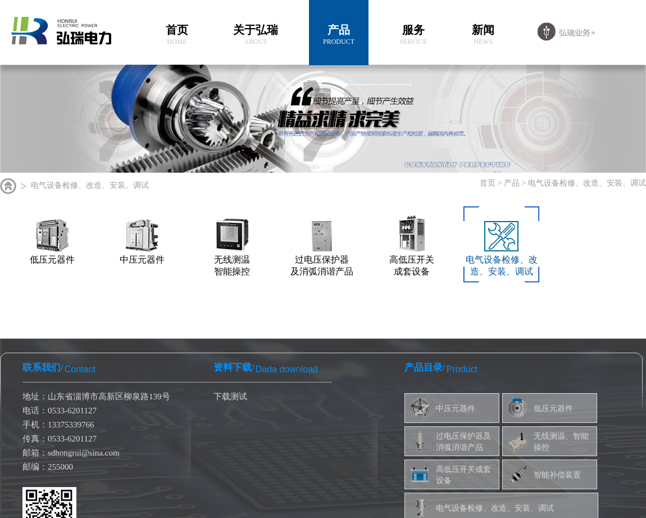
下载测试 (230, 396)
